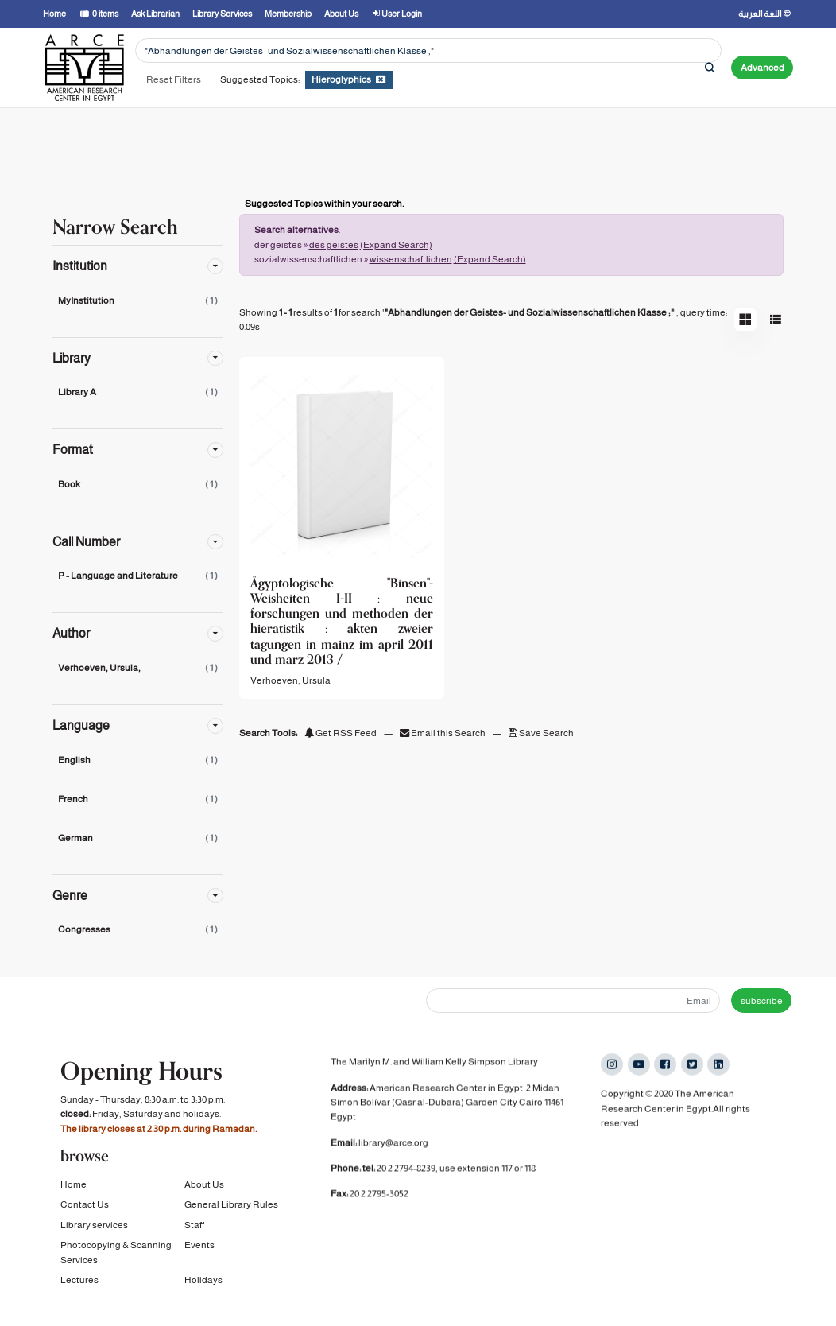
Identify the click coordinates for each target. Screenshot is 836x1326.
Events (199, 1253)
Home (73, 1193)
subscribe (762, 1000)
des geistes (333, 244)
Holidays (203, 1288)
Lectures (79, 1288)
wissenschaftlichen (411, 259)
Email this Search (443, 733)
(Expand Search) (396, 244)
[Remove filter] (380, 79)
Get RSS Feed (340, 733)
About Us (204, 1193)
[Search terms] (428, 50)
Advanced (762, 67)
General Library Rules (231, 1213)
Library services (94, 1233)
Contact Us (84, 1213)
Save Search (541, 733)
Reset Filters (173, 79)
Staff (194, 1233)
